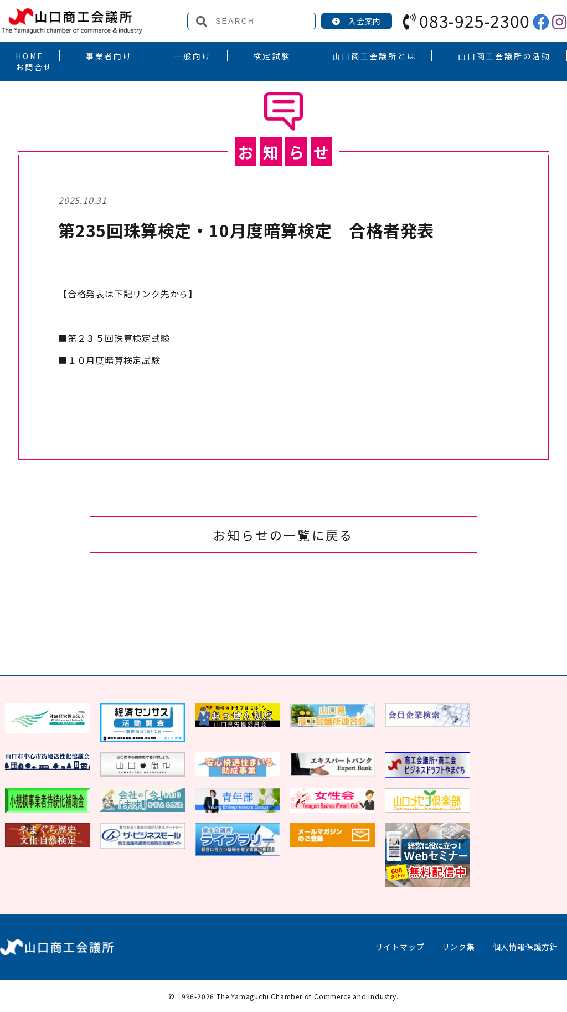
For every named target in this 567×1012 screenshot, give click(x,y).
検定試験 (271, 55)
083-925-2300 (466, 20)
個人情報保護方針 (525, 946)
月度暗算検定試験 (109, 360)
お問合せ (34, 67)
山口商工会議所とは (374, 55)
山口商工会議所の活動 (504, 55)
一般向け (192, 55)
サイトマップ (400, 946)
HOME (30, 55)
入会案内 (356, 21)
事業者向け (109, 55)
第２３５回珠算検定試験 (114, 338)
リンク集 (458, 946)
